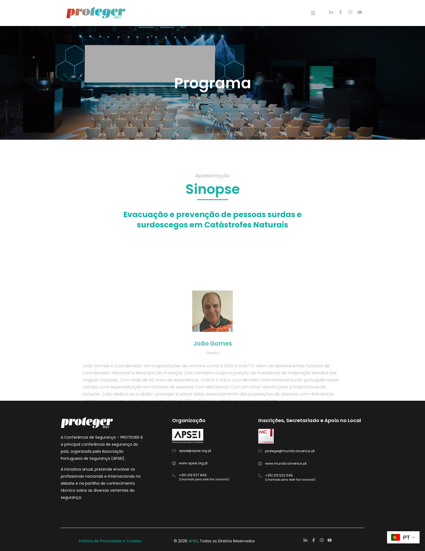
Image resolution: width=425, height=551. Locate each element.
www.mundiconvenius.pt (286, 463)
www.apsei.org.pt (193, 463)
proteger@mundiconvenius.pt (290, 451)
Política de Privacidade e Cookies (110, 541)
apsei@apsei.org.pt (195, 450)
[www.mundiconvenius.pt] (260, 463)
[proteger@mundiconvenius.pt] (260, 451)
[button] (313, 13)
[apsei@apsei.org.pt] (174, 451)
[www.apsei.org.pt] (174, 463)
